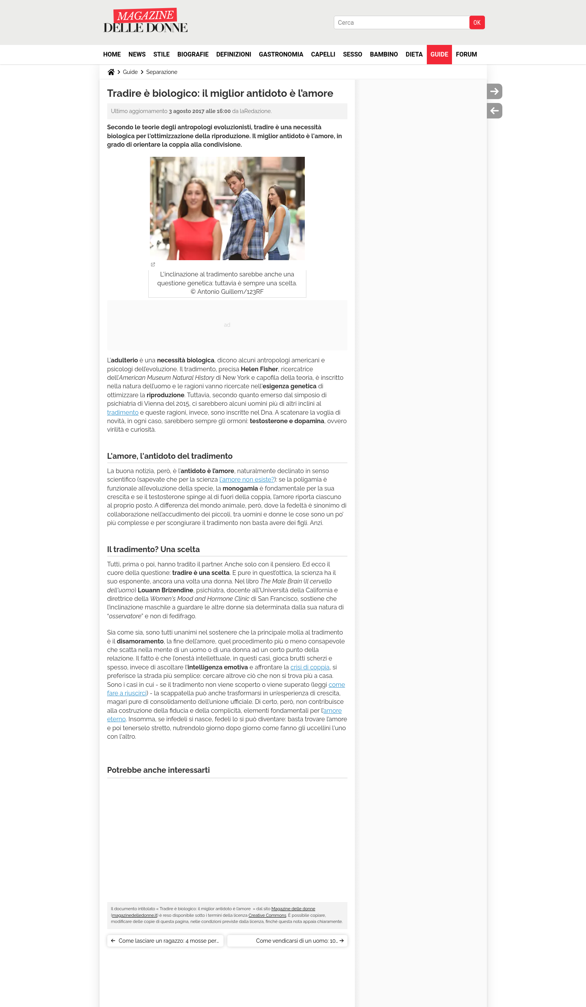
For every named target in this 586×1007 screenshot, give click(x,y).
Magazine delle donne (293, 908)
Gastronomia (281, 54)
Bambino (384, 54)
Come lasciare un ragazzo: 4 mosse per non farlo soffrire (168, 942)
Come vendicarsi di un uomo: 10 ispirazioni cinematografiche (295, 942)
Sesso (353, 54)
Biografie (192, 54)
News (137, 54)
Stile (161, 54)
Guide (440, 54)
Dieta (414, 54)
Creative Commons (267, 915)
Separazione (161, 72)
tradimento (123, 412)
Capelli (323, 54)
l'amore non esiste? (247, 479)
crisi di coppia (310, 667)
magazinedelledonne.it (134, 915)
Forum (466, 54)
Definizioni (233, 54)
